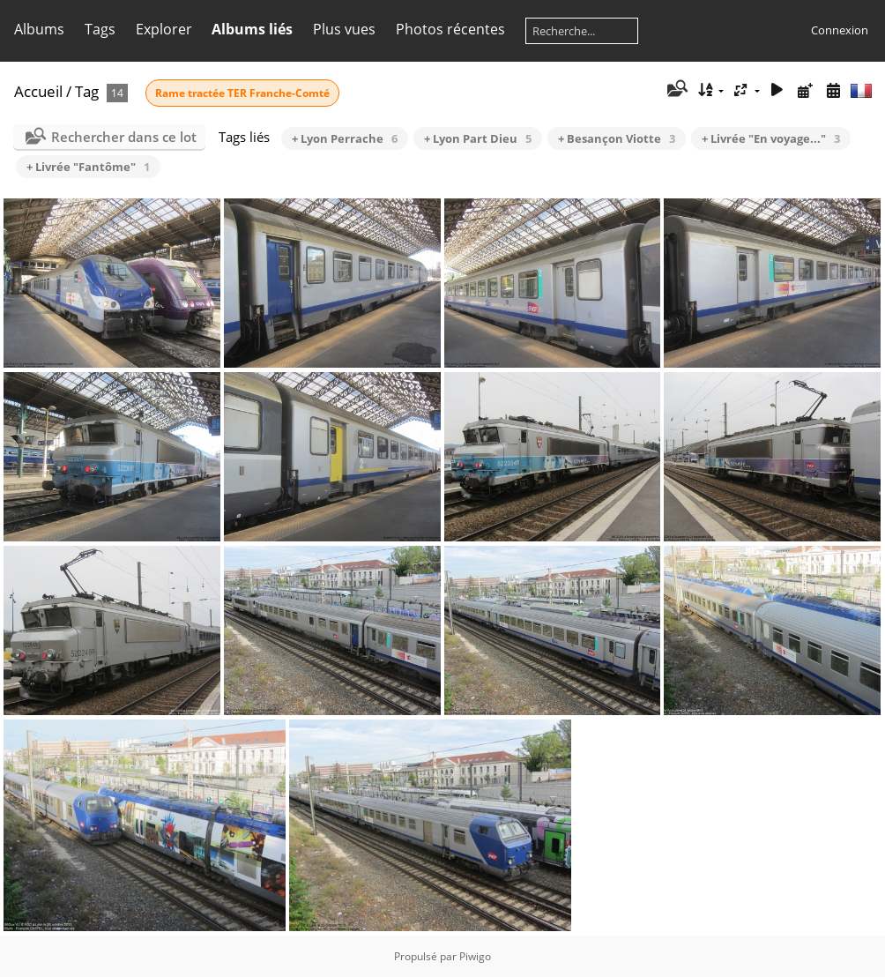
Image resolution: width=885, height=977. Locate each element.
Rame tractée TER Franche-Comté (242, 93)
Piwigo (475, 956)
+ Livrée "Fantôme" (88, 167)
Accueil (38, 91)
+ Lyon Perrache (345, 138)
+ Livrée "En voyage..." (771, 138)
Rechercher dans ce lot (124, 136)
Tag (87, 91)
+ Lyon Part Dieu (478, 138)
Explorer (164, 29)
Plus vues (344, 29)
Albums (39, 29)
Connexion (839, 30)
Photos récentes (450, 29)
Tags (100, 29)
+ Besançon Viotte (616, 138)
